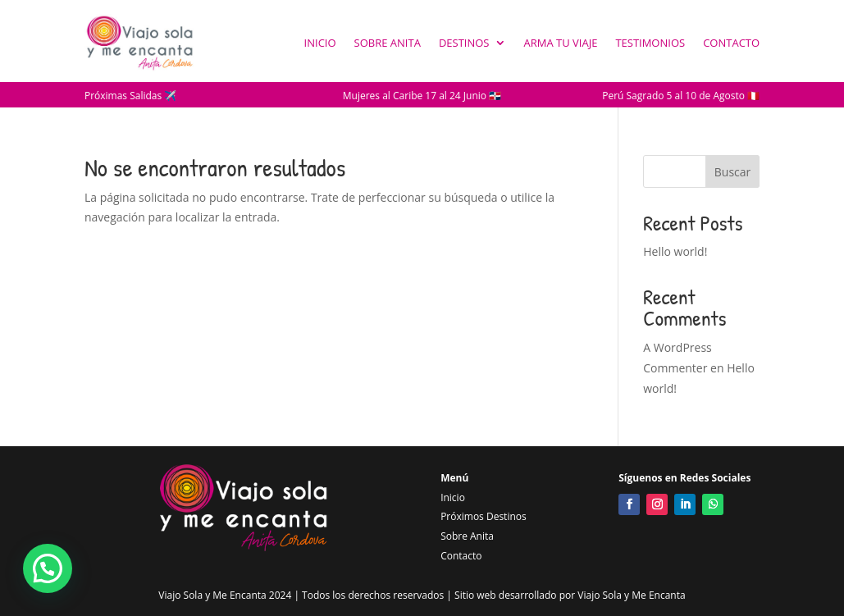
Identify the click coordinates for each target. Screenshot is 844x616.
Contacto (731, 42)
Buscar (732, 172)
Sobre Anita (387, 42)
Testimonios (650, 42)
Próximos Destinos (483, 516)
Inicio (320, 42)
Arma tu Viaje (561, 42)
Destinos (464, 42)
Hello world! (675, 251)
